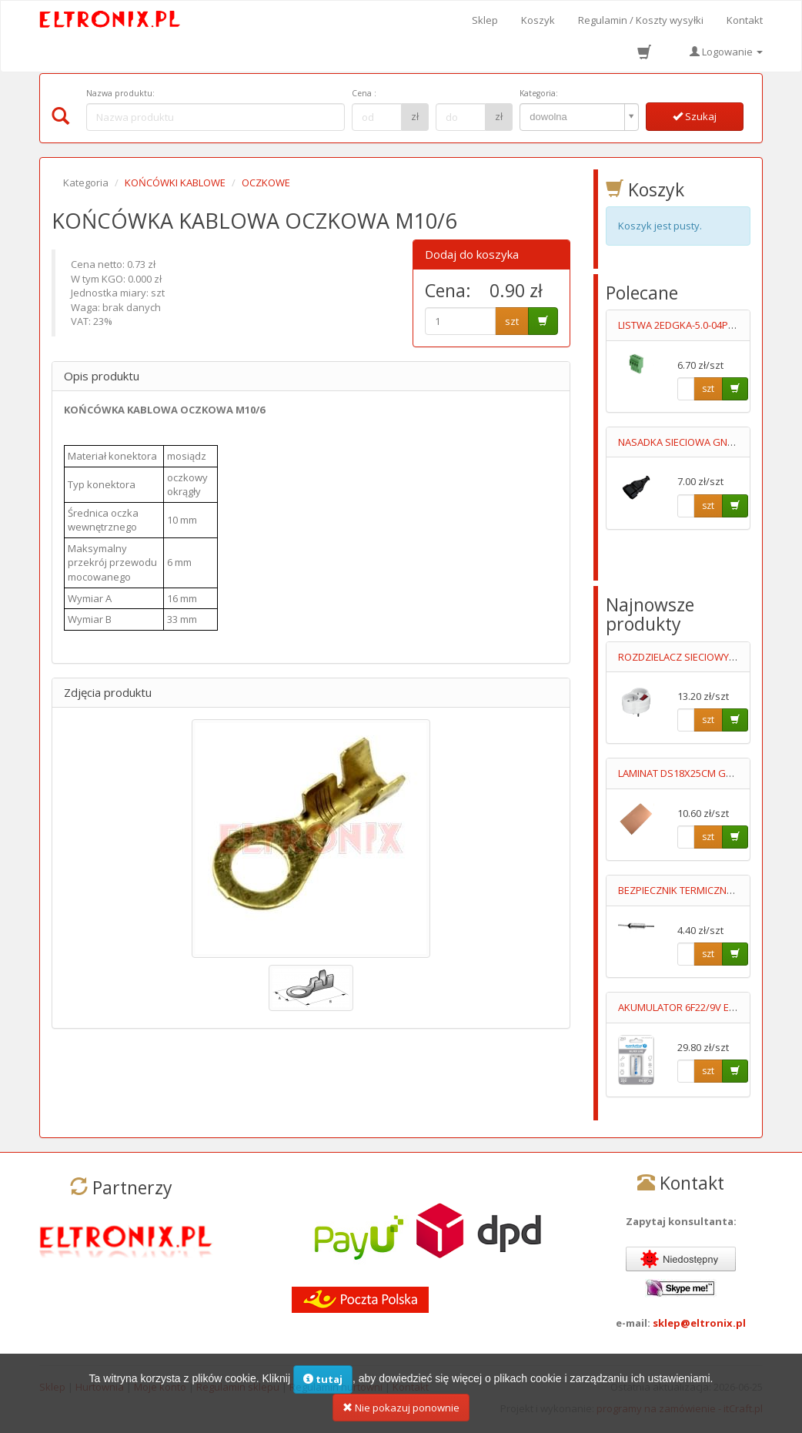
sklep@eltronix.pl (699, 1323)
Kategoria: (539, 93)
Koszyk (538, 20)
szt (512, 321)
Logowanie (726, 52)
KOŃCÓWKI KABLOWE (175, 182)
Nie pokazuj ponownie (401, 1415)
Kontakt (745, 20)
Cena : (364, 93)
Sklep (485, 20)
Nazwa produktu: (120, 93)
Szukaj (695, 116)
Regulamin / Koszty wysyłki (640, 20)
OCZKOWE (266, 182)
